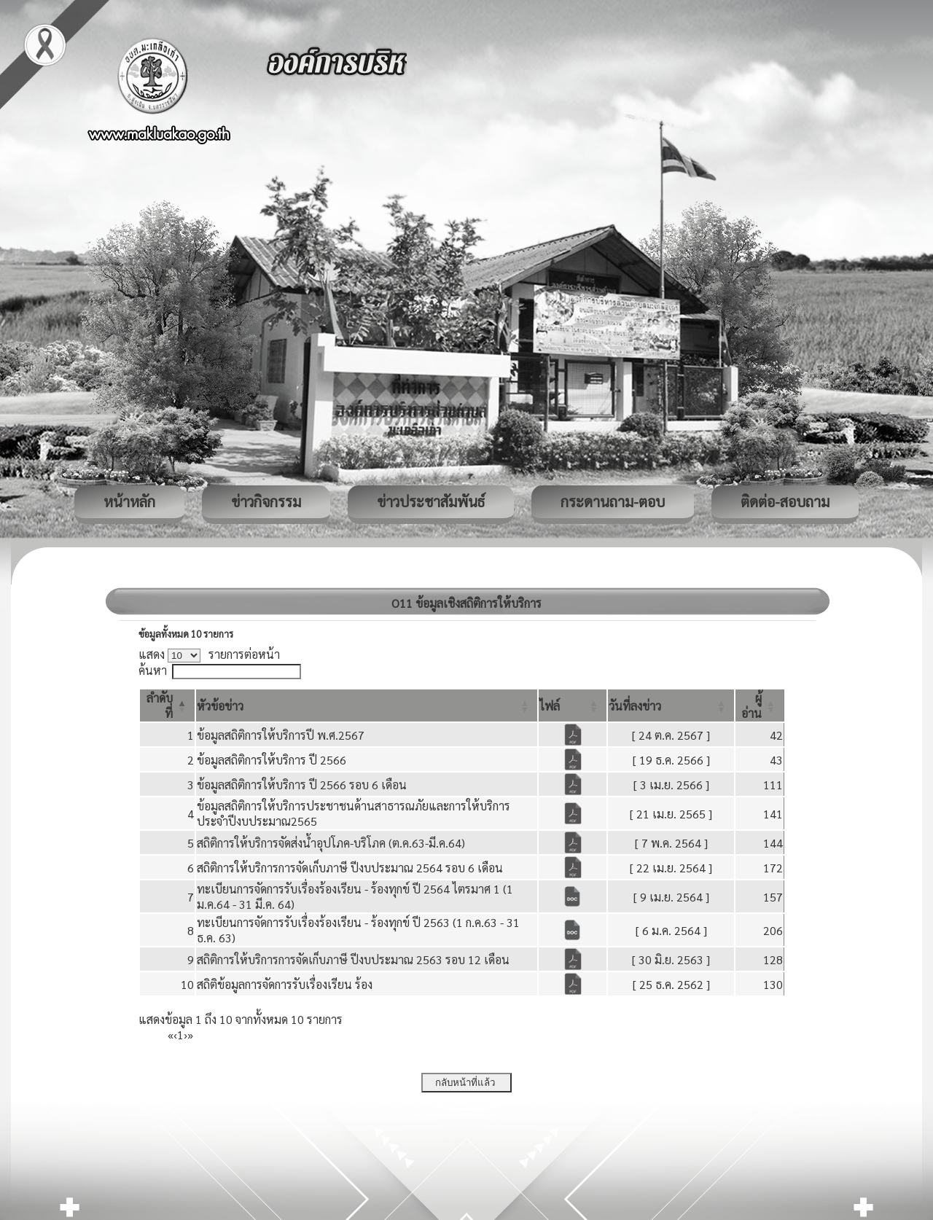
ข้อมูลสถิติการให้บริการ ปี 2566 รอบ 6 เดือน (302, 784)
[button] (220, 705)
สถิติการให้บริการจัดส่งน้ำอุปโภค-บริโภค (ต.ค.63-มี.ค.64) (331, 843)
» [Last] (190, 1034)
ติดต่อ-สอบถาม (785, 501)
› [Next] (185, 1034)
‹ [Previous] (175, 1034)
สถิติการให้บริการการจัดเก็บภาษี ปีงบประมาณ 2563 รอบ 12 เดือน (353, 959)
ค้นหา (152, 670)
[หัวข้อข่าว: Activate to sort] (366, 705)
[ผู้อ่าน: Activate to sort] (759, 705)
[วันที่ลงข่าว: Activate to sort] (671, 705)
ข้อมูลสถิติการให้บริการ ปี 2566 (271, 759)
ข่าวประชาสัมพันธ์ (431, 501)
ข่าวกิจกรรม (266, 501)
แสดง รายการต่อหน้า (209, 654)
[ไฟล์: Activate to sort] (572, 705)
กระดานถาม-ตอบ (613, 501)
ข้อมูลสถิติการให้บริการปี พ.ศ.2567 (280, 735)
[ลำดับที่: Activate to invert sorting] (167, 705)
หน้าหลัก (129, 501)
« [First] (170, 1034)
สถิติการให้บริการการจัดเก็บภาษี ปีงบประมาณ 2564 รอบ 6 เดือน (350, 867)
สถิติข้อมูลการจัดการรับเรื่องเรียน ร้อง (284, 984)
